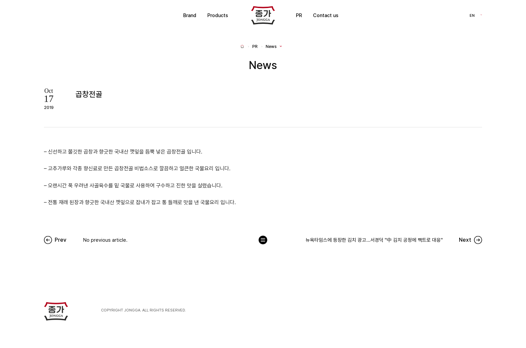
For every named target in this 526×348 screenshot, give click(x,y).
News (271, 46)
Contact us (325, 15)
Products (217, 15)
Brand (189, 15)
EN (472, 15)
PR (299, 15)
